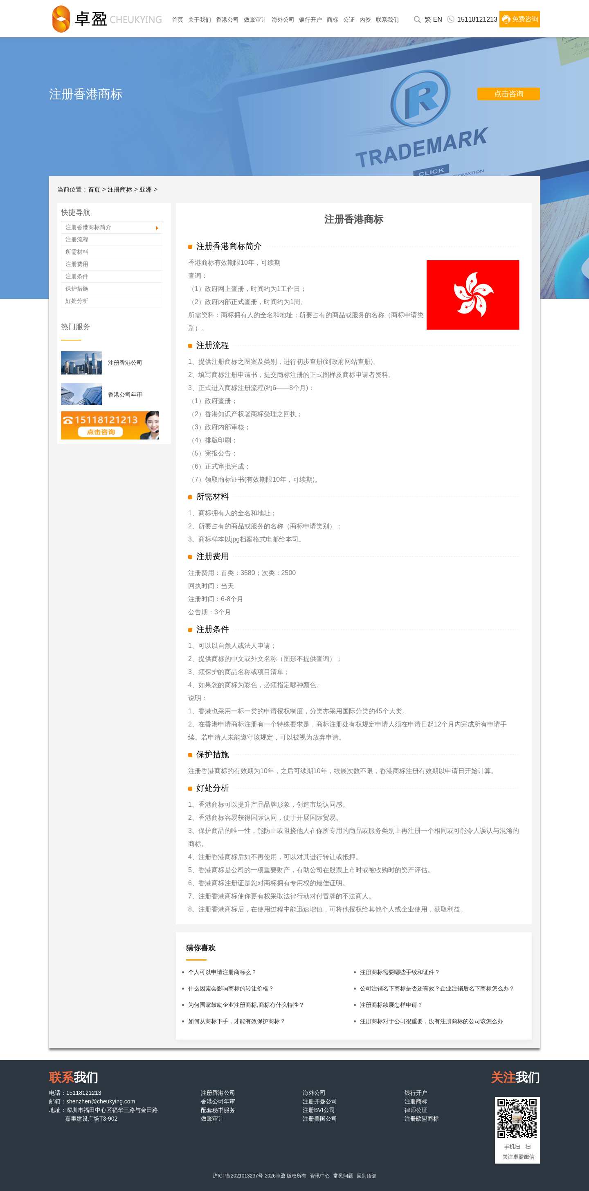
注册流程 (76, 239)
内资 (365, 19)
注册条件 (76, 276)
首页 (177, 19)
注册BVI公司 (319, 1110)
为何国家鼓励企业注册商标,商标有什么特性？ (246, 1005)
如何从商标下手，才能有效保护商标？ (237, 1021)
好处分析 (76, 301)
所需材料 (76, 251)
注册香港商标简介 (88, 227)
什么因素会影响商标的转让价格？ (231, 988)
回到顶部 (366, 1176)
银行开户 (310, 19)
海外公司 (283, 19)
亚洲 (145, 189)
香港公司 (227, 19)
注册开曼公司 (320, 1101)
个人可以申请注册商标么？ (222, 972)
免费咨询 (525, 19)
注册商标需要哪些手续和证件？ (400, 972)
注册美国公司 (320, 1118)
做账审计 (255, 19)
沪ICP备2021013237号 (238, 1176)
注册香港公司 (125, 362)
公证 (349, 19)
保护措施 (76, 288)
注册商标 (120, 189)
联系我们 (387, 19)
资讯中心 (320, 1176)
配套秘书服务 (218, 1110)
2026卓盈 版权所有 (285, 1176)
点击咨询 (509, 94)
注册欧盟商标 (422, 1118)
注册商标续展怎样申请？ (391, 1005)
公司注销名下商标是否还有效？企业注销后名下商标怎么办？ (437, 988)
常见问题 (343, 1176)
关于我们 (199, 19)
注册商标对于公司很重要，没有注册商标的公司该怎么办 (431, 1021)
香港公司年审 (125, 394)
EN (437, 19)
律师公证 (416, 1110)
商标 (332, 19)
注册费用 (76, 264)
